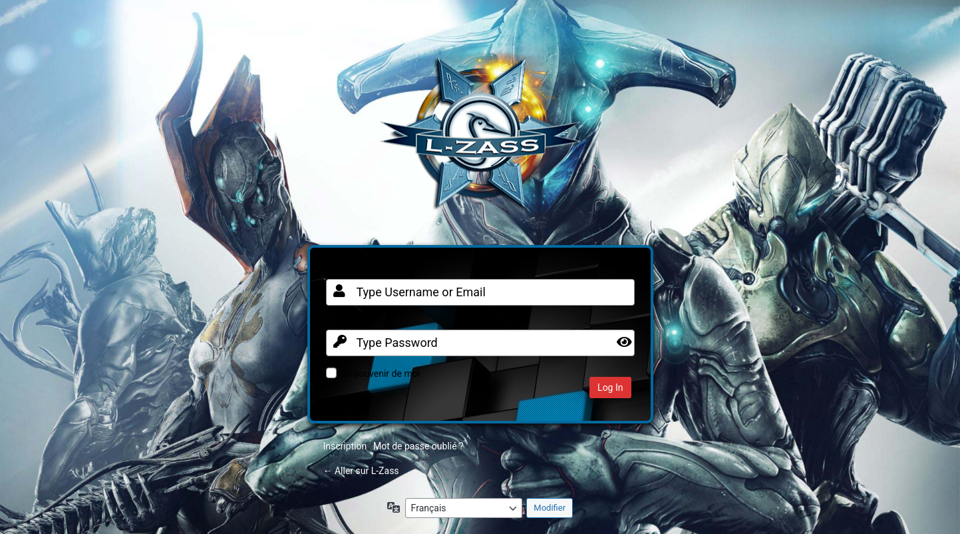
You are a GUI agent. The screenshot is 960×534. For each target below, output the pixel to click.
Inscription (345, 446)
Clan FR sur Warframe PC (480, 140)
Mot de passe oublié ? (418, 446)
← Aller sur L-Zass (361, 470)
